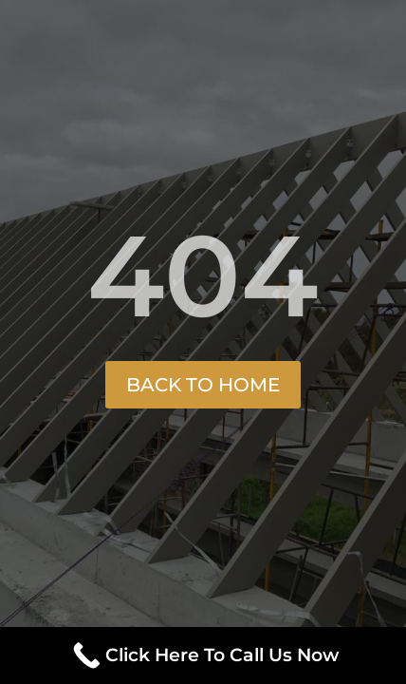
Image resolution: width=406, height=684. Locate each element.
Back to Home (203, 384)
